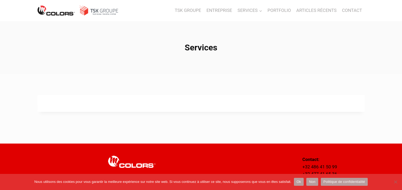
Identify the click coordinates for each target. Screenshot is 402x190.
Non (312, 182)
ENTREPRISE (219, 10)
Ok (299, 182)
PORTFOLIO (279, 10)
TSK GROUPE (188, 10)
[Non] (395, 181)
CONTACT (352, 10)
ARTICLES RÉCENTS (316, 10)
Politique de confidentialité (344, 182)
